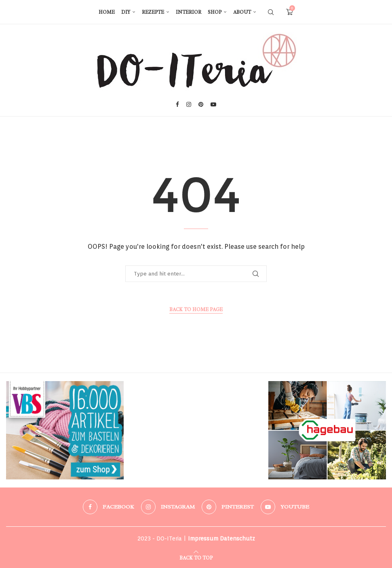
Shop (214, 12)
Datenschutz (237, 538)
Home (107, 12)
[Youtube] (213, 104)
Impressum (203, 538)
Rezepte (153, 12)
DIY (125, 12)
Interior (188, 12)
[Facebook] (177, 104)
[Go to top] (196, 557)
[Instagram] (188, 104)
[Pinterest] (200, 104)
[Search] (271, 12)
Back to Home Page (196, 309)
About (242, 12)
